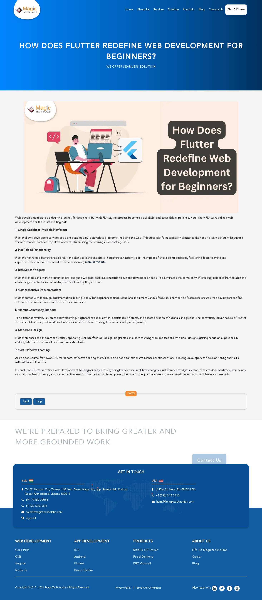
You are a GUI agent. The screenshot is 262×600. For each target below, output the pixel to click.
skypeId (31, 518)
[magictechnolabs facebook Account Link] (229, 588)
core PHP (22, 550)
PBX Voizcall (142, 563)
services (158, 9)
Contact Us (216, 9)
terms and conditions (148, 588)
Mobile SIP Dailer (145, 550)
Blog (202, 9)
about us (143, 9)
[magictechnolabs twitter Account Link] (222, 588)
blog (195, 563)
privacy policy (123, 588)
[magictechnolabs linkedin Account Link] (214, 588)
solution (173, 9)
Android (80, 556)
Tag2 (39, 401)
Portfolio (189, 9)
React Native (83, 570)
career (197, 556)
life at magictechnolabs (210, 550)
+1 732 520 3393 (36, 506)
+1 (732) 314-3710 (168, 495)
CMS (18, 556)
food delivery (143, 556)
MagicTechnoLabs (55, 587)
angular (20, 563)
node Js (21, 570)
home (129, 9)
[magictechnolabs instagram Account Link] (237, 588)
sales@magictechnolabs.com (44, 512)
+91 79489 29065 (37, 500)
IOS (76, 550)
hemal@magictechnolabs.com (175, 501)
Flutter (79, 563)
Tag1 (26, 401)
